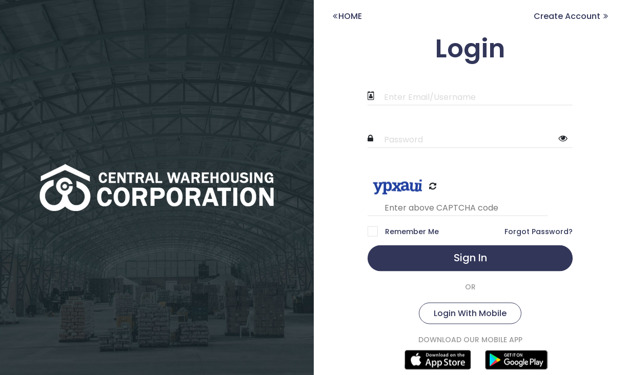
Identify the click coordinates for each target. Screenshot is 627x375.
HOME (347, 16)
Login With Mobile (470, 313)
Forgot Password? (538, 231)
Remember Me (411, 231)
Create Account (571, 16)
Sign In (470, 258)
